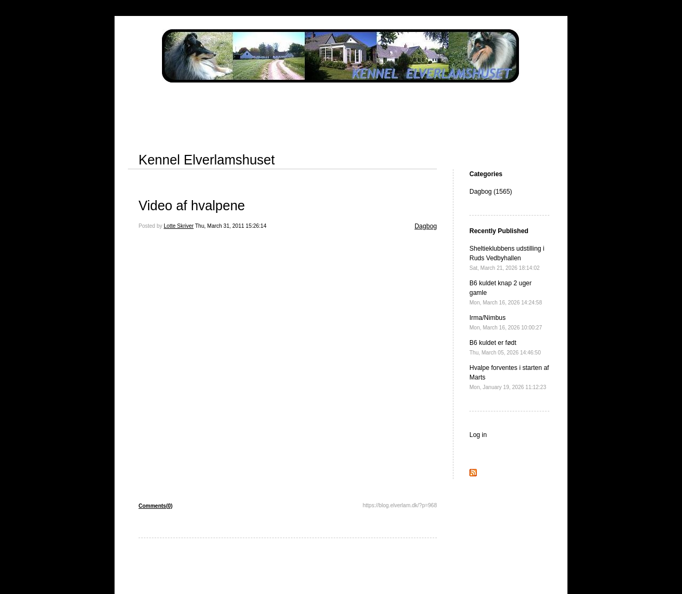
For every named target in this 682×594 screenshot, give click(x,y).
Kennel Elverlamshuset (207, 159)
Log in (478, 435)
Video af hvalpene (192, 205)
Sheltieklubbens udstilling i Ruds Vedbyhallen (507, 258)
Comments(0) (156, 506)
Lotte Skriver (178, 226)
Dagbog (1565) (490, 191)
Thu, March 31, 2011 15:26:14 (230, 226)
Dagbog (426, 226)
